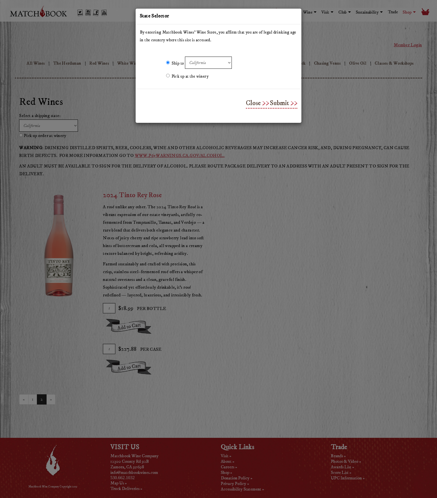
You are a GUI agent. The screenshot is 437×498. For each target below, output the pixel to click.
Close (253, 103)
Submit (279, 103)
